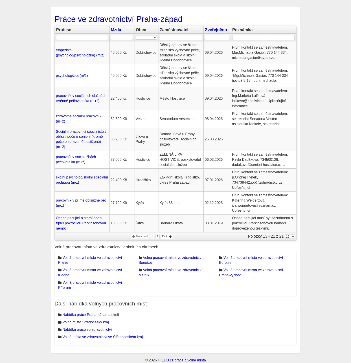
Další (167, 236)
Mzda (116, 29)
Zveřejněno (216, 29)
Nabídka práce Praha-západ (84, 315)
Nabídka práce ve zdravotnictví (87, 329)
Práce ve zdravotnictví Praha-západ (118, 19)
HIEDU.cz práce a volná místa (182, 360)
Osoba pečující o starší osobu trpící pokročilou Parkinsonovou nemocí (81, 223)
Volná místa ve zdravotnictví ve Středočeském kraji (102, 337)
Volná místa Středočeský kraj (85, 322)
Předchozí (140, 236)
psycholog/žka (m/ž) (72, 75)
